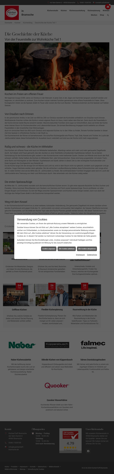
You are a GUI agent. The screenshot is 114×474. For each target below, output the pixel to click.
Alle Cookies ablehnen (67, 249)
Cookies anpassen (48, 249)
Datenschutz (92, 255)
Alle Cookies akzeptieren (87, 249)
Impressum (80, 255)
